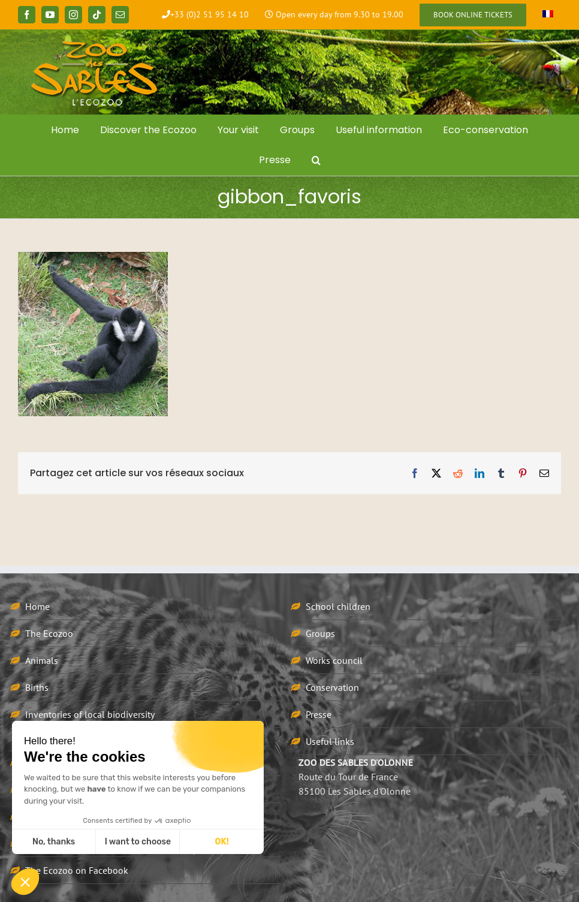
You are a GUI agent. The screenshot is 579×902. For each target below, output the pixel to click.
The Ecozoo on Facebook (76, 870)
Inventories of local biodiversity (90, 714)
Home (37, 606)
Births (37, 687)
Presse (318, 714)
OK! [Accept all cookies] (222, 842)
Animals (41, 660)
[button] (316, 160)
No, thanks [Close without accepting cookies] (53, 842)
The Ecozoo (49, 633)
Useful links (330, 741)
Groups (320, 633)
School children (338, 606)
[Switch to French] (548, 15)
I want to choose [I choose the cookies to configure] (138, 842)
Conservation (332, 687)
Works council (334, 660)
